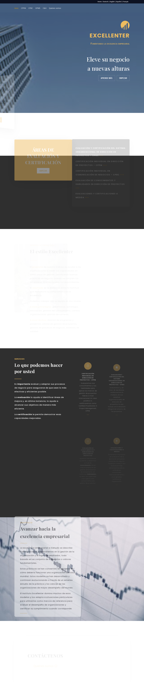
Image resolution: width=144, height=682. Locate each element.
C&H (44, 8)
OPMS (37, 8)
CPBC (30, 8)
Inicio (16, 8)
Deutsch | (106, 2)
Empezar (123, 78)
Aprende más (107, 78)
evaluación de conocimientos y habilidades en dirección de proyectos (100, 181)
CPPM (23, 8)
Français (125, 2)
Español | (119, 2)
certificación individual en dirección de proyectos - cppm (88, 378)
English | (113, 2)
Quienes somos (55, 8)
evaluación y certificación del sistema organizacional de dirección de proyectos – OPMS (100, 149)
